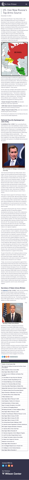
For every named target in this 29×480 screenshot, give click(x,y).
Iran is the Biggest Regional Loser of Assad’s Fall (12, 445)
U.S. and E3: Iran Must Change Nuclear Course (11, 435)
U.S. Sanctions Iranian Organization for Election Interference (14, 424)
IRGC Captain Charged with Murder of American (12, 426)
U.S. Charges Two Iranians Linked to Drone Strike (12, 437)
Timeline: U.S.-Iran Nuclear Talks (8, 364)
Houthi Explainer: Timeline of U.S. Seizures (11, 401)
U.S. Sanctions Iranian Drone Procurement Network (12, 390)
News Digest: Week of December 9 (9, 443)
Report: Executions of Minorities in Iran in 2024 (12, 392)
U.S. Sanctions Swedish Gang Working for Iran (11, 379)
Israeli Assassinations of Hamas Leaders (10, 403)
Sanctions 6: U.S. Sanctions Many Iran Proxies (11, 383)
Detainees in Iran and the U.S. (8, 441)
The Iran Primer (10, 4)
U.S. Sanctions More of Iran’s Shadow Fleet (11, 394)
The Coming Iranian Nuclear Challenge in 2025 (12, 422)
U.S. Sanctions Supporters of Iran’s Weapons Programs (13, 433)
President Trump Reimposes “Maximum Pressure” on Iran (14, 413)
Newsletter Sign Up (13, 356)
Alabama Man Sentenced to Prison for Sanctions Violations (14, 388)
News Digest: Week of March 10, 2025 (10, 371)
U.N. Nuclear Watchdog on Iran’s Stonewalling (11, 381)
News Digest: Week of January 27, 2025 (10, 415)
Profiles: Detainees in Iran (7, 396)
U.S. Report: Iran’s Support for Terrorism (10, 439)
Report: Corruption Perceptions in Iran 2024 (11, 405)
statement (5, 290)
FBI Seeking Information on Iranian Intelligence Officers (13, 409)
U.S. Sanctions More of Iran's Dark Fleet (10, 428)
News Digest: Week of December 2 (9, 450)
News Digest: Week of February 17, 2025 (10, 398)
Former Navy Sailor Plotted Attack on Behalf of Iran (12, 386)
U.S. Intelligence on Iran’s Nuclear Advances (11, 447)
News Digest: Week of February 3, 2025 (10, 411)
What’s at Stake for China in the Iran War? (10, 369)
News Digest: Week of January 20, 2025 (10, 418)
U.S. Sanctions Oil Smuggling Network (10, 407)
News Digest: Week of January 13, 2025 (10, 420)
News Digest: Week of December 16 (9, 430)
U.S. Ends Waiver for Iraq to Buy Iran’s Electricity (12, 377)
